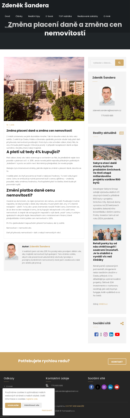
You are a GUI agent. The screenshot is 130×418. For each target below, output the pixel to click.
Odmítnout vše (31, 405)
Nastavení (47, 410)
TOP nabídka (65, 16)
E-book (49, 16)
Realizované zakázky (87, 16)
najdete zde (32, 398)
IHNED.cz (103, 304)
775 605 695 (57, 385)
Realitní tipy (34, 16)
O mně (107, 16)
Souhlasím (13, 405)
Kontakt (9, 27)
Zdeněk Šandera (40, 246)
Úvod (7, 16)
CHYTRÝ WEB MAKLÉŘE (74, 406)
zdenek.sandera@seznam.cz (64, 391)
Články (19, 16)
